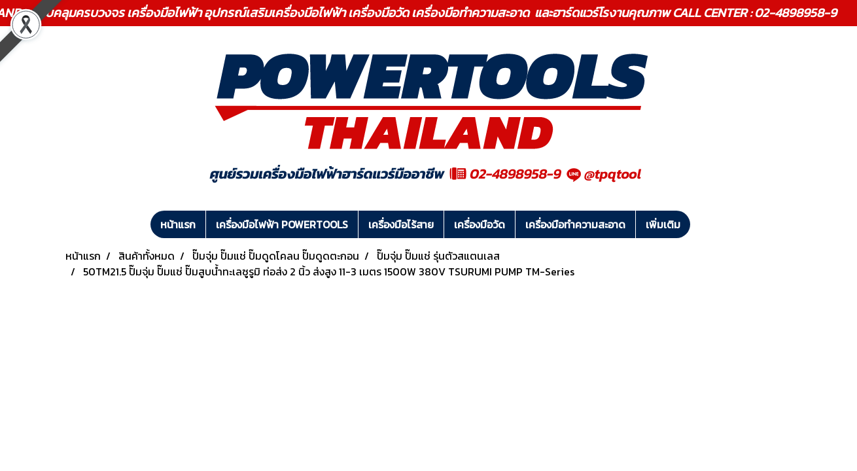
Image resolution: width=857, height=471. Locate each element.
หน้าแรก (178, 224)
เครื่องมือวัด (479, 224)
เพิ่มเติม (663, 224)
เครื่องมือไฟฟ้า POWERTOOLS (282, 224)
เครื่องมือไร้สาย (401, 224)
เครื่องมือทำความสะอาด (575, 224)
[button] (702, 224)
